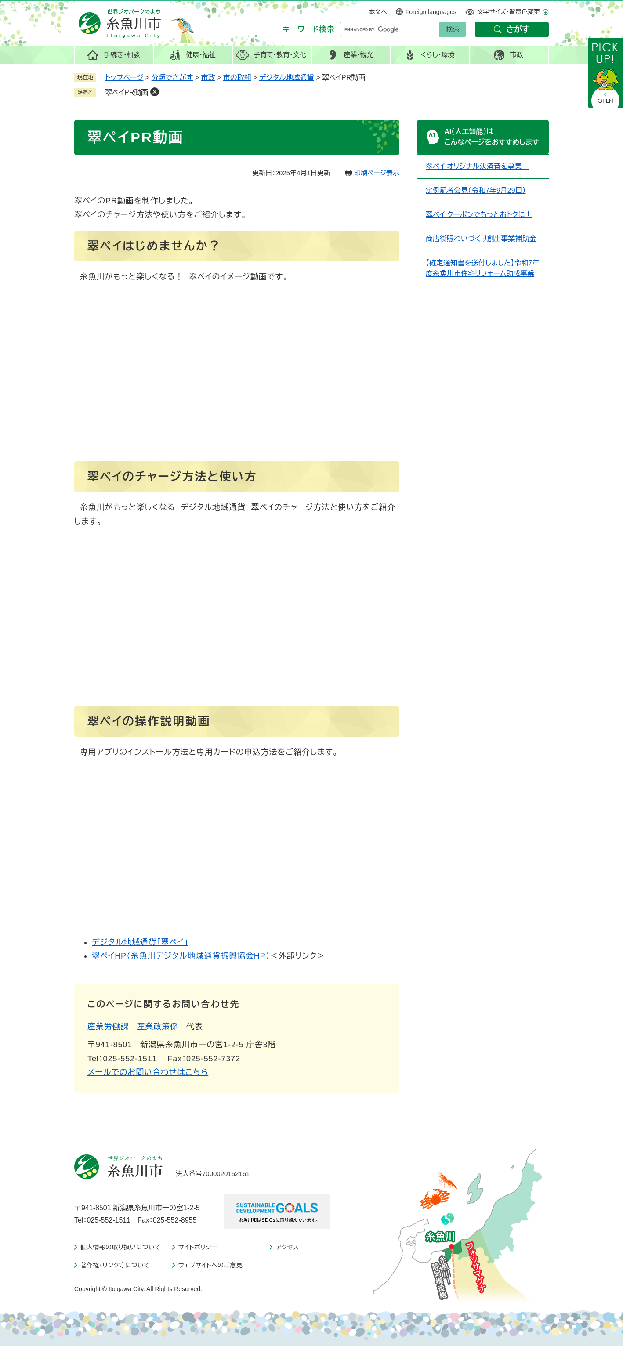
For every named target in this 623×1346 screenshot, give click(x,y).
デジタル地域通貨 (286, 77)
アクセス (287, 1247)
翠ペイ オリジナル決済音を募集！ (477, 166)
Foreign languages (431, 11)
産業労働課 (108, 1026)
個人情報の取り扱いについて (120, 1247)
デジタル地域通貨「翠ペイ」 (140, 942)
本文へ (378, 11)
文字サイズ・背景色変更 (508, 11)
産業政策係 (158, 1026)
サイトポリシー (197, 1247)
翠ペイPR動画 (126, 92)
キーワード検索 (309, 29)
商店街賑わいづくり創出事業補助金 (481, 238)
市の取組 (237, 77)
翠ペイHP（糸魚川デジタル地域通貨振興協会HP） (181, 956)
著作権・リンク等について (115, 1265)
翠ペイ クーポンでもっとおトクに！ (479, 214)
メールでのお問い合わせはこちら (147, 1072)
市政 (208, 77)
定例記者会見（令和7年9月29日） (476, 190)
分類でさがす (172, 77)
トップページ (124, 77)
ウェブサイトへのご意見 (210, 1265)
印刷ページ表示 (376, 173)
